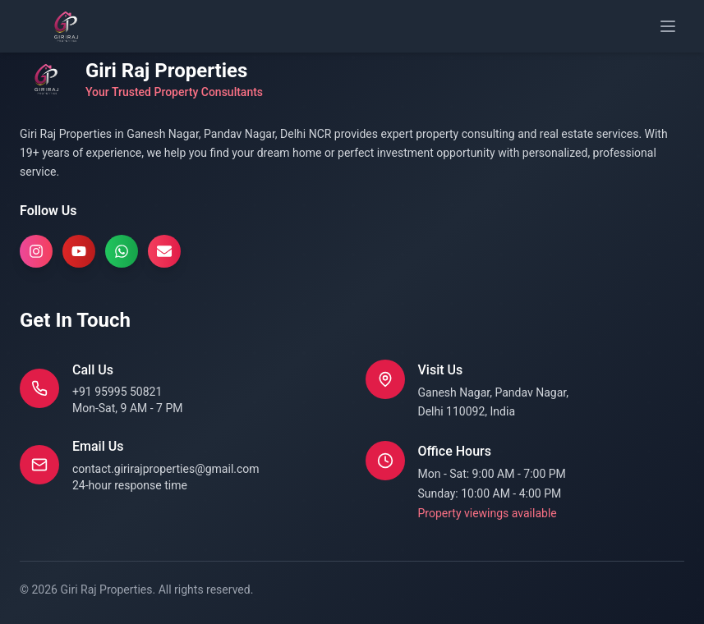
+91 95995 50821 (117, 391)
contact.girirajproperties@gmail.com (166, 468)
